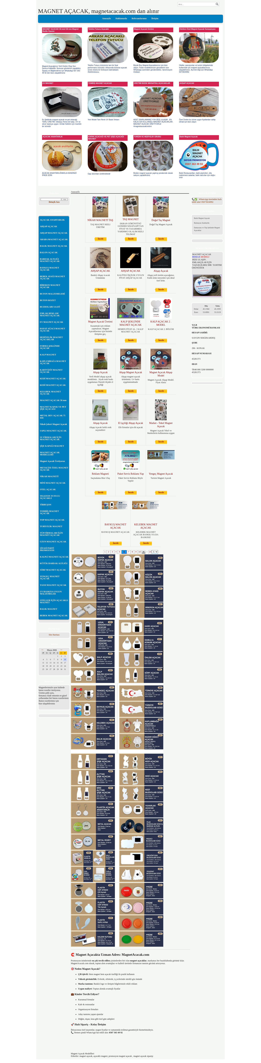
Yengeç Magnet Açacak (161, 473)
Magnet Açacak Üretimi (100, 321)
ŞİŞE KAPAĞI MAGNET (52, 446)
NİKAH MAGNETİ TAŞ (100, 220)
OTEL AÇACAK (48, 489)
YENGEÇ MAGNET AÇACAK (49, 577)
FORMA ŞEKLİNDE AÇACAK (50, 347)
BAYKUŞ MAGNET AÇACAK (49, 268)
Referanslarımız (139, 18)
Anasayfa (106, 18)
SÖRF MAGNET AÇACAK (53, 570)
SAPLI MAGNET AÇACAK (53, 431)
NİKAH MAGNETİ (49, 476)
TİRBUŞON (45, 504)
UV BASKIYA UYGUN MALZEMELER (51, 592)
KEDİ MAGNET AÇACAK (53, 378)
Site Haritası (54, 634)
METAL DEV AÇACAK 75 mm (52, 416)
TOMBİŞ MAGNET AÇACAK (49, 512)
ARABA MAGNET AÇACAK (54, 239)
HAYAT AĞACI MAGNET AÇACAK (52, 329)
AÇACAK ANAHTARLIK (52, 220)
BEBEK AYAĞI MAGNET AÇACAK (52, 277)
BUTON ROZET (48, 300)
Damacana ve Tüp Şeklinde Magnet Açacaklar (207, 229)
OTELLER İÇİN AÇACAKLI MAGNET (54, 601)
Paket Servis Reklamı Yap (130, 473)
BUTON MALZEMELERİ (52, 294)
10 (139, 552)
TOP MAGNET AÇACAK (52, 520)
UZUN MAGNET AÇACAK (53, 541)
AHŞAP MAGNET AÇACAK (53, 233)
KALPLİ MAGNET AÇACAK (54, 557)
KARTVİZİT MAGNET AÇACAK (51, 371)
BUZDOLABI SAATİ (50, 307)
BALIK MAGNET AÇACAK (53, 246)
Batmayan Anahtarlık (201, 223)
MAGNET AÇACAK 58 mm (53, 400)
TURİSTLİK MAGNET (51, 526)
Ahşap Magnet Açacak (130, 372)
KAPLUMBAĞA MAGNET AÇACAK (53, 362)
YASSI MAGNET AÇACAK (53, 585)
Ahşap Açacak (161, 271)
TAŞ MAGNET (131, 219)
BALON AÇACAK (49, 252)
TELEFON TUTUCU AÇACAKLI (50, 497)
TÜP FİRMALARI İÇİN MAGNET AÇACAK (51, 534)
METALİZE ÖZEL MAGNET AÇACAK (54, 468)
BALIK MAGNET (48, 609)
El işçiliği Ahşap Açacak (130, 423)
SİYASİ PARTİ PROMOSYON (47, 549)
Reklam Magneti (100, 473)
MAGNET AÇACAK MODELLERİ (50, 453)
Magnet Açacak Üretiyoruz (52, 461)
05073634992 (207, 200)
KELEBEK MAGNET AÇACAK (50, 392)
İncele (100, 238)
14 (150, 552)
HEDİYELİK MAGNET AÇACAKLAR (51, 338)
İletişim (154, 18)
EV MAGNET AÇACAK (51, 322)
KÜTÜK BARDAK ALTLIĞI (53, 563)
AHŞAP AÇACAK (48, 226)
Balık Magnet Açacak (202, 218)
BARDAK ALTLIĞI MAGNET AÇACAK (50, 260)
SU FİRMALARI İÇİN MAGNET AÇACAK (50, 438)
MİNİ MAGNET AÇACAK (52, 483)
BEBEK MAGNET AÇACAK (54, 615)
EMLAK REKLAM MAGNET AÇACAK (50, 314)
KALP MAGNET (48, 354)
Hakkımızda (121, 18)
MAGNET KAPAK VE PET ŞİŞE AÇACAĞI (53, 408)
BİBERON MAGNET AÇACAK (50, 286)
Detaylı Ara (54, 202)
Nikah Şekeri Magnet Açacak (53, 424)
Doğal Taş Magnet (161, 220)
